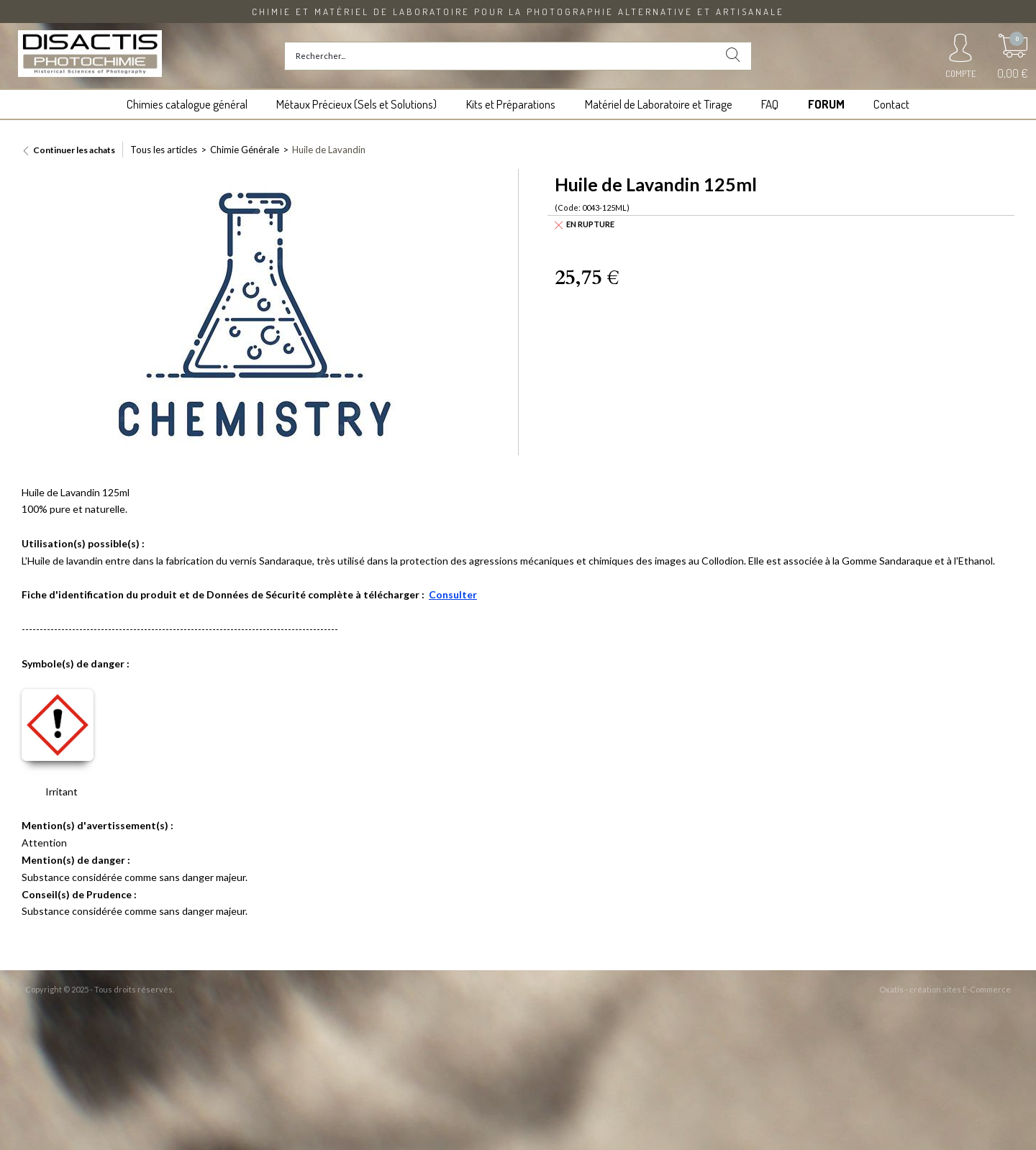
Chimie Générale (244, 149)
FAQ (769, 103)
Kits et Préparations (510, 103)
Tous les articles (163, 149)
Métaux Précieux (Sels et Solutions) (356, 103)
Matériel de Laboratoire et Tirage (658, 103)
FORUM (826, 103)
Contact (891, 103)
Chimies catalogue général (187, 103)
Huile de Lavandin (328, 149)
